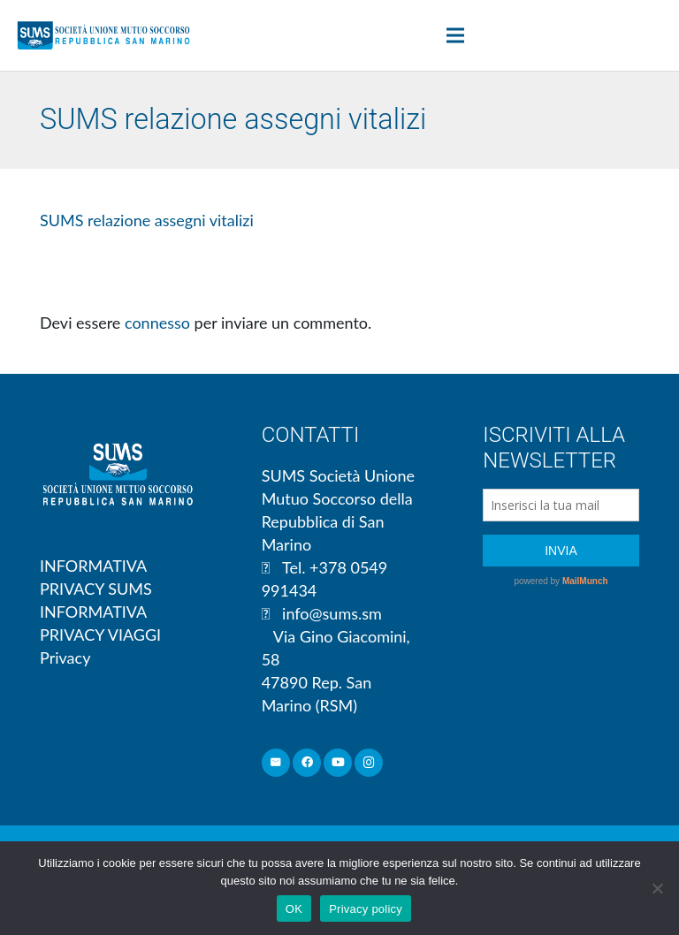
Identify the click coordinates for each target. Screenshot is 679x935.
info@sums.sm (332, 613)
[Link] (103, 35)
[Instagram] (369, 763)
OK (294, 909)
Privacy (65, 657)
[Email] (276, 763)
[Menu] (455, 35)
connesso (157, 322)
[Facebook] (307, 763)
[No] (657, 888)
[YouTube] (338, 763)
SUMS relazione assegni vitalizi (147, 220)
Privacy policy (365, 909)
